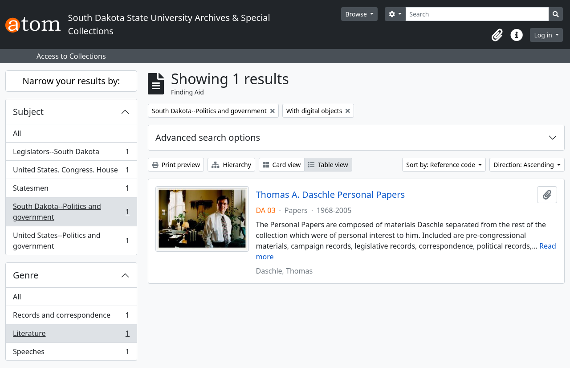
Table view (328, 164)
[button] (497, 35)
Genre (25, 275)
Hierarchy (231, 164)
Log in (544, 35)
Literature (71, 335)
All (17, 133)
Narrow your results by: (71, 81)
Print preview (176, 164)
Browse (356, 14)
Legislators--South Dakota (71, 153)
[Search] (477, 14)
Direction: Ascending (524, 164)
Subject (28, 112)
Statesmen (71, 190)
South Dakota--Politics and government (71, 211)
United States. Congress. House (71, 171)
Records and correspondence (71, 317)
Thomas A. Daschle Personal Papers (330, 194)
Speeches (71, 353)
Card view (282, 164)
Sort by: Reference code (441, 164)
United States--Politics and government (71, 240)
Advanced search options (207, 137)
